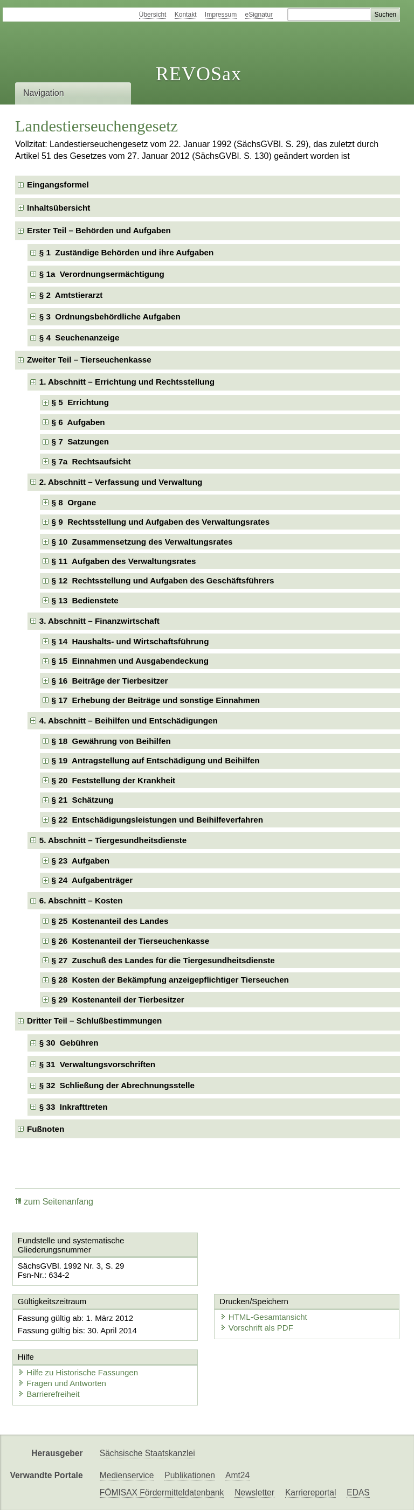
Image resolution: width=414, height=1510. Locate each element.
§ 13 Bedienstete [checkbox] (85, 600)
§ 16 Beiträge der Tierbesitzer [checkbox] (110, 680)
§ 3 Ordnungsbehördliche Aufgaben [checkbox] (110, 316)
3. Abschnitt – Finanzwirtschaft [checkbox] (99, 620)
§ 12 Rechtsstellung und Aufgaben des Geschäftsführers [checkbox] (163, 580)
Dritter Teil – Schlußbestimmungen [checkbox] (94, 1020)
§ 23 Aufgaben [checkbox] (80, 860)
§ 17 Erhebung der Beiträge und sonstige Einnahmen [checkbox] (156, 700)
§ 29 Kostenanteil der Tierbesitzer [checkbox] (118, 999)
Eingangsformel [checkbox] (58, 184)
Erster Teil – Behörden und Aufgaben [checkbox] (99, 230)
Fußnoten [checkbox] (45, 1128)
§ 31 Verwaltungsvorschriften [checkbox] (97, 1064)
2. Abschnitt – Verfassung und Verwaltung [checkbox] (120, 481)
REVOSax (199, 74)
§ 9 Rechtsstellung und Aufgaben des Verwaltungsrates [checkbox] (161, 521)
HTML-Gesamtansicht (263, 1316)
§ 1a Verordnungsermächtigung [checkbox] (101, 274)
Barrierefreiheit (48, 1393)
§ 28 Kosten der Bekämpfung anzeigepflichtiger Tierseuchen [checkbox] (170, 979)
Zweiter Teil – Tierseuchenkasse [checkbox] (89, 359)
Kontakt (186, 14)
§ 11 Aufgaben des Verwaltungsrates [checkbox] (124, 561)
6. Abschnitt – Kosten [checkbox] (81, 900)
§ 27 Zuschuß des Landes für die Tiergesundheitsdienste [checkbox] (163, 960)
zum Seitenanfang (54, 1201)
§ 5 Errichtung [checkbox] (80, 402)
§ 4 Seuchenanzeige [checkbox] (79, 337)
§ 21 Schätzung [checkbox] (83, 799)
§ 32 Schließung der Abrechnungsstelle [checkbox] (117, 1085)
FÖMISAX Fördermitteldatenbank (162, 1492)
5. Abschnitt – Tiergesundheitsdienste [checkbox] (113, 840)
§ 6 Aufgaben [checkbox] (78, 422)
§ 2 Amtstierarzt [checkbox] (71, 295)
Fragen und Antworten (62, 1383)
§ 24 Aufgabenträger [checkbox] (92, 880)
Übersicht (153, 14)
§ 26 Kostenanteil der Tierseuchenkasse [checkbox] (131, 940)
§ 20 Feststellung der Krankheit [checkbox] (114, 780)
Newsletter (254, 1492)
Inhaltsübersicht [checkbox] (58, 207)
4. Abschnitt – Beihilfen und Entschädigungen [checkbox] (128, 720)
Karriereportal (310, 1492)
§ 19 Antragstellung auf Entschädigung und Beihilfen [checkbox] (156, 760)
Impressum (221, 14)
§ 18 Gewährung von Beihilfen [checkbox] (111, 741)
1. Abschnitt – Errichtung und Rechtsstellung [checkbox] (127, 381)
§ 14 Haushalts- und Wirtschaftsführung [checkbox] (130, 641)
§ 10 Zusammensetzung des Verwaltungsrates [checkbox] (142, 541)
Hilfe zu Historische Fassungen (78, 1372)
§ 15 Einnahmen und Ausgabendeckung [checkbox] (130, 660)
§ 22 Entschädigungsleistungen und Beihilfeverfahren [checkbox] (157, 819)
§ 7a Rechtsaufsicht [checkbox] (91, 461)
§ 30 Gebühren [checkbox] (69, 1042)
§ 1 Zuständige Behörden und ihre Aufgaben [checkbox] (126, 252)
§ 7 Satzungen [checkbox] (80, 441)
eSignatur (259, 14)
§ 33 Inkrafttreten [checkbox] (73, 1106)
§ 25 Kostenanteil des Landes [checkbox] (110, 921)
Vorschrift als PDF (256, 1327)
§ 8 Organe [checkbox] (74, 502)
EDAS (358, 1492)
